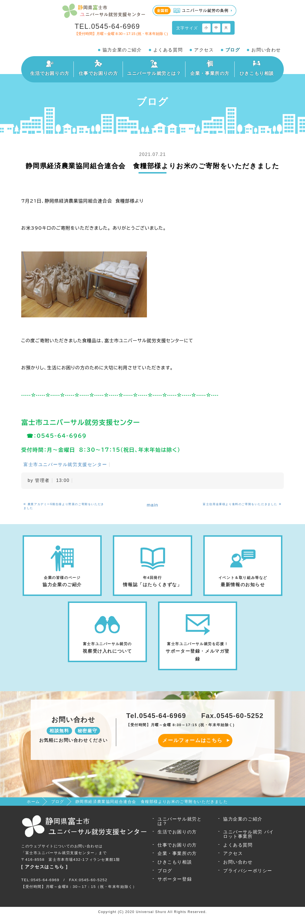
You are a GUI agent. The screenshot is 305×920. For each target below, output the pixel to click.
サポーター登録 (175, 881)
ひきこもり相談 (175, 864)
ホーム (33, 804)
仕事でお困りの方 (177, 847)
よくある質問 (168, 49)
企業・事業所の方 (177, 856)
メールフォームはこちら (192, 743)
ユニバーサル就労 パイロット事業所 (248, 836)
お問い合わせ (266, 49)
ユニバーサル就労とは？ (180, 824)
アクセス (204, 49)
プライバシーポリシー (247, 873)
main (152, 505)
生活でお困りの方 (177, 834)
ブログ (232, 49)
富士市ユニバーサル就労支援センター (65, 464)
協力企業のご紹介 (122, 49)
